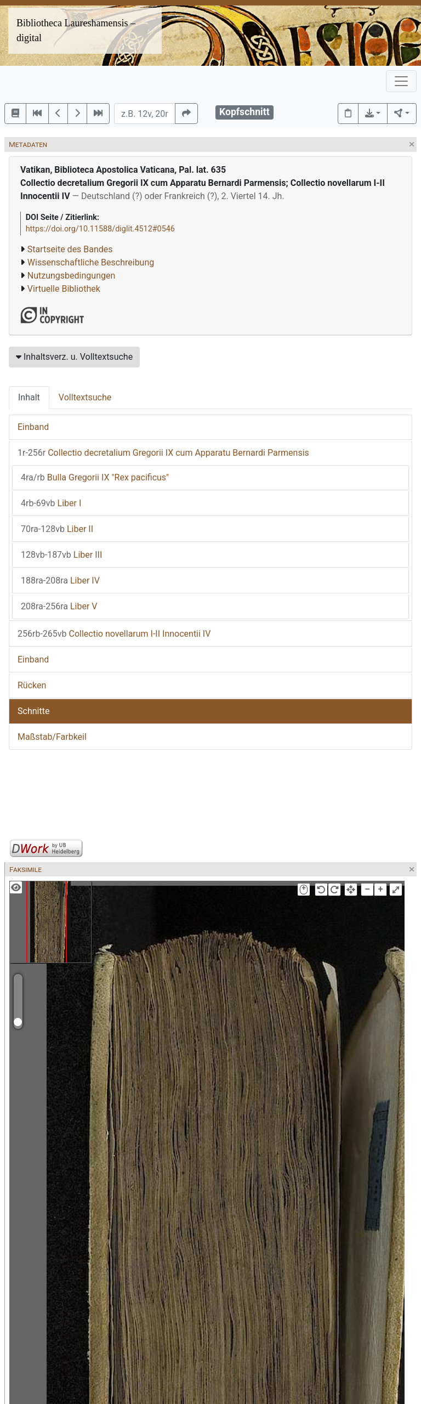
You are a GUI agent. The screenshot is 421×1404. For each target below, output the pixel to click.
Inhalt (29, 397)
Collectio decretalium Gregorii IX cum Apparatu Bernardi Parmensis (163, 453)
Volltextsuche (85, 397)
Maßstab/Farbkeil (52, 737)
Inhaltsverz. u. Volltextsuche (74, 357)
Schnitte (33, 711)
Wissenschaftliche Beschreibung (90, 262)
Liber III (61, 555)
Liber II (57, 529)
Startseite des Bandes (70, 249)
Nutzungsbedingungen (71, 275)
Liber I (51, 503)
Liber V (59, 606)
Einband (33, 427)
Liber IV (60, 580)
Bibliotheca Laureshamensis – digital (75, 30)
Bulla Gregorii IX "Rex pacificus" (95, 477)
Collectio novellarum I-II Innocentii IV (114, 634)
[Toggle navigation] (401, 81)
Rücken (32, 685)
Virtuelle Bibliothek (63, 289)
